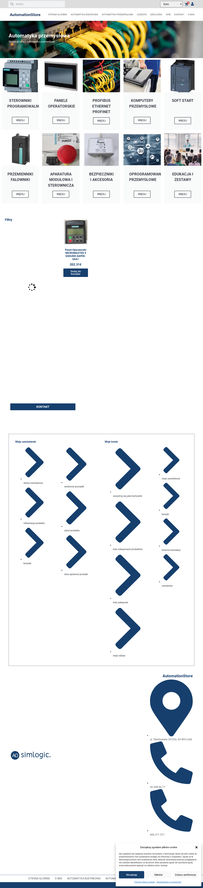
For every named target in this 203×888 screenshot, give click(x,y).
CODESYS (142, 14)
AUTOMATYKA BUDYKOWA (84, 14)
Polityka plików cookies (144, 882)
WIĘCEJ (20, 120)
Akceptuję (131, 874)
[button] (196, 847)
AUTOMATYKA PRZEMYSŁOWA (117, 14)
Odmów (158, 874)
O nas (191, 14)
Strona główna (57, 14)
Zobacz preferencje (185, 874)
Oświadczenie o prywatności (168, 882)
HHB (168, 14)
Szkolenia (156, 14)
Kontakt (179, 14)
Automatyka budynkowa (84, 878)
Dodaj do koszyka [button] (76, 272)
